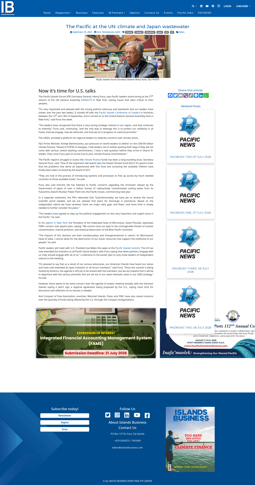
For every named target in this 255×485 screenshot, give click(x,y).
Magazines (62, 12)
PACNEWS (205, 12)
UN (166, 32)
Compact (139, 32)
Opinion (135, 12)
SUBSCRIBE (242, 6)
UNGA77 (86, 100)
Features (98, 12)
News (47, 12)
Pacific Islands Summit (127, 248)
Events (168, 12)
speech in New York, (57, 222)
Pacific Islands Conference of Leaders (119, 112)
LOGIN (227, 6)
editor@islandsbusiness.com (127, 447)
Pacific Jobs (185, 12)
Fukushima (150, 32)
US (172, 32)
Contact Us (151, 12)
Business (82, 12)
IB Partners (115, 12)
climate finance (92, 159)
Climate (129, 32)
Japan (159, 32)
